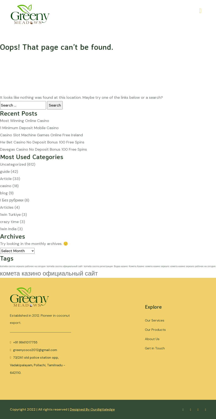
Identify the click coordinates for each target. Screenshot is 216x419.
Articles (7, 207)
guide (5, 171)
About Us (152, 339)
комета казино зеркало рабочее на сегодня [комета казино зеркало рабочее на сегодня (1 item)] (193, 266)
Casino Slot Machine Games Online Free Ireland (41, 135)
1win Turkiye (10, 214)
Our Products (155, 329)
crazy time (9, 221)
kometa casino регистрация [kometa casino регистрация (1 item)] (98, 266)
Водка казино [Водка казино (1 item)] (121, 266)
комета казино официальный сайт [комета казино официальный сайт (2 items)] (49, 273)
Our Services (154, 320)
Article (6, 178)
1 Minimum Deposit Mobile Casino (29, 127)
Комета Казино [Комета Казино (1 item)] (136, 266)
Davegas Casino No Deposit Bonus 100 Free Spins (43, 149)
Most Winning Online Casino (24, 120)
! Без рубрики (11, 200)
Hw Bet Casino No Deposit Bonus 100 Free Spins (42, 142)
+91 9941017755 (23, 342)
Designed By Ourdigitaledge (92, 409)
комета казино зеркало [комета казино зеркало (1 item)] (157, 266)
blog (4, 193)
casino (5, 185)
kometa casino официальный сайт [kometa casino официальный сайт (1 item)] (65, 266)
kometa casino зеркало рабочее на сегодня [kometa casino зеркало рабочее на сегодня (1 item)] (23, 266)
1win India (8, 228)
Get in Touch (155, 348)
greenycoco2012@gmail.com (33, 350)
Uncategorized (13, 164)
